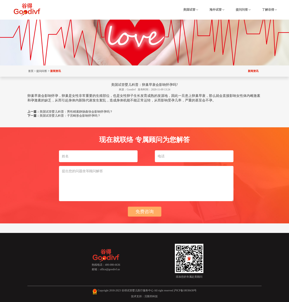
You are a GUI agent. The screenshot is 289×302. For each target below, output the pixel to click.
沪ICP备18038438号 (185, 290)
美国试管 (190, 9)
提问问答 (243, 9)
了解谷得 (269, 9)
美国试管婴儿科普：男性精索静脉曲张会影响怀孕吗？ (76, 111)
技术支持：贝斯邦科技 (144, 296)
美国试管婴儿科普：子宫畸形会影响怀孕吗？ (70, 115)
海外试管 (216, 9)
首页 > (31, 71)
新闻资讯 (55, 71)
